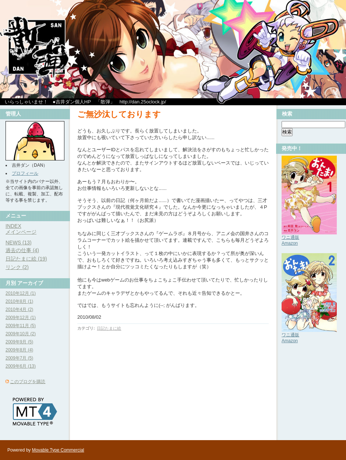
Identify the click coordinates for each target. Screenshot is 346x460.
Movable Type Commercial (58, 450)
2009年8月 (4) (19, 350)
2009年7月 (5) (19, 358)
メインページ (21, 232)
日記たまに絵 (109, 328)
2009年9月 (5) (19, 341)
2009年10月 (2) (21, 333)
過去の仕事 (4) (22, 250)
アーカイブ (30, 283)
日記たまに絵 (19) (26, 259)
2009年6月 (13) (21, 366)
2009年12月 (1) (21, 317)
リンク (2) (17, 267)
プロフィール (25, 173)
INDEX (13, 226)
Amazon (290, 243)
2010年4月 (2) (19, 309)
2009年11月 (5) (21, 325)
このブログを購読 (27, 381)
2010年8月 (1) (19, 301)
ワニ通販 (290, 237)
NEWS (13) (19, 242)
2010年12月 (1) (21, 293)
